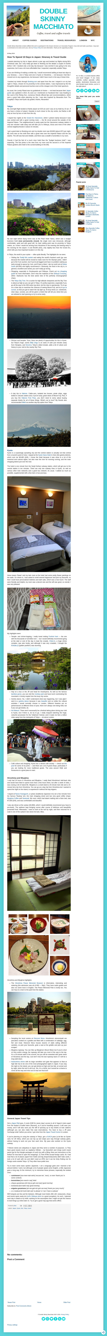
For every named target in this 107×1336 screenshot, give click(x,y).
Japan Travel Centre (53, 1132)
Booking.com (32, 81)
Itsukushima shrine (18, 1062)
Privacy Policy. (65, 1314)
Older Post (66, 1302)
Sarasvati (25, 798)
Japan (14, 1208)
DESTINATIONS (47, 40)
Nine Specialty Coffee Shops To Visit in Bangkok (92, 229)
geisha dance (24, 701)
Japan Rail (15, 1123)
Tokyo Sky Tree (19, 281)
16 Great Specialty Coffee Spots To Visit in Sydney (92, 222)
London (83, 40)
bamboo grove (16, 694)
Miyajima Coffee (13, 798)
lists (22, 1208)
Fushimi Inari (53, 636)
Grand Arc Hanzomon (34, 118)
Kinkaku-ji (14, 645)
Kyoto (10, 450)
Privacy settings (12, 1325)
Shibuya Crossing (60, 274)
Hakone (24, 393)
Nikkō (24, 402)
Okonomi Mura (39, 1038)
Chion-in (52, 641)
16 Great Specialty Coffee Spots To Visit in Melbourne (92, 188)
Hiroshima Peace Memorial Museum (29, 983)
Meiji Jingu (34, 343)
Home (39, 1302)
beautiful (44, 701)
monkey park (39, 694)
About (15, 40)
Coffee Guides (29, 40)
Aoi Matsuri (15, 710)
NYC (93, 40)
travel (29, 1208)
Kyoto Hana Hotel (44, 455)
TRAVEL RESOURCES (66, 40)
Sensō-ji (28, 345)
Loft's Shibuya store (34, 1196)
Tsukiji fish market (26, 257)
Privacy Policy (37, 48)
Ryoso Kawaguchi (21, 794)
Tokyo (10, 106)
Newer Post (11, 1302)
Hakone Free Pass (29, 398)
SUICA (49, 1137)
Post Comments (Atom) (23, 1306)
